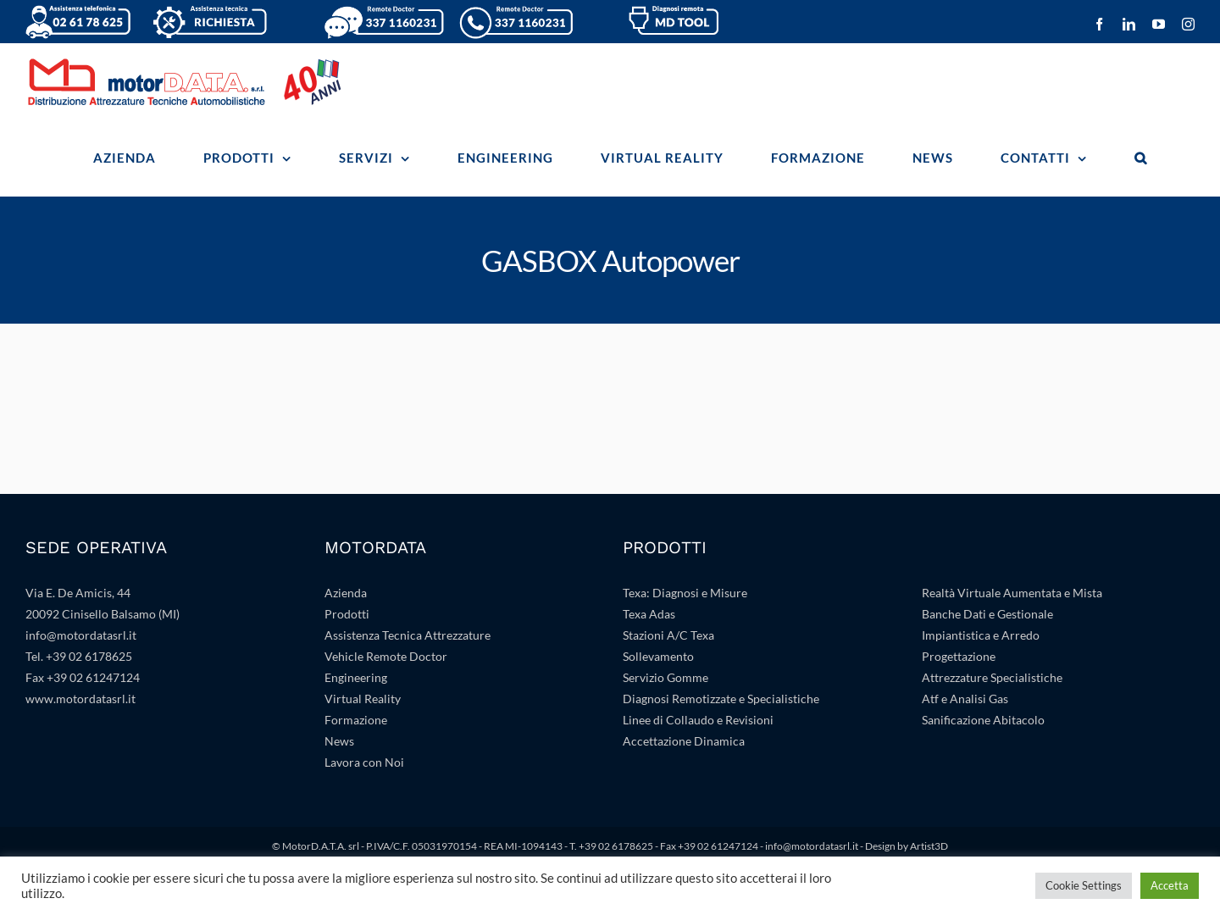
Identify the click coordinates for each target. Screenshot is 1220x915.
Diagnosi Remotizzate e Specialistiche (721, 698)
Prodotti (346, 614)
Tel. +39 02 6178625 (78, 656)
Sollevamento (658, 656)
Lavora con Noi (364, 762)
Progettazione (958, 656)
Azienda (345, 592)
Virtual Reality (362, 698)
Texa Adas (649, 614)
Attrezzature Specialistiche (992, 677)
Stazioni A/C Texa (668, 635)
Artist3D (929, 846)
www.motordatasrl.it (80, 698)
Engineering (355, 677)
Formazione (355, 720)
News (339, 741)
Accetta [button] (1170, 885)
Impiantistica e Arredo (981, 635)
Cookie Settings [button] (1083, 885)
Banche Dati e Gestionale (987, 614)
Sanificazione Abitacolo (983, 720)
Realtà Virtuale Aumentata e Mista (1012, 592)
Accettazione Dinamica (684, 741)
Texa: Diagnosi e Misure (685, 592)
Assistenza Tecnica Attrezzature (407, 635)
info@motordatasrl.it (80, 635)
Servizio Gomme (665, 677)
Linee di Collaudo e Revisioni (698, 720)
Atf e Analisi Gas (965, 698)
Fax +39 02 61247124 (82, 677)
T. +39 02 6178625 (611, 846)
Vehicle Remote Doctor (385, 656)
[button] (1140, 157)
